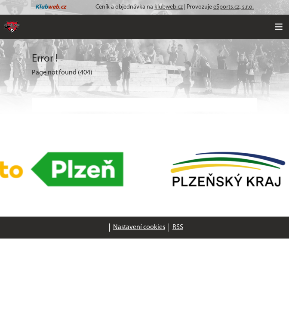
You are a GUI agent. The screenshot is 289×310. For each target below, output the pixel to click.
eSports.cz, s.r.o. (233, 7)
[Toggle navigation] (279, 27)
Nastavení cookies (139, 227)
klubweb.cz (168, 7)
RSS (177, 227)
